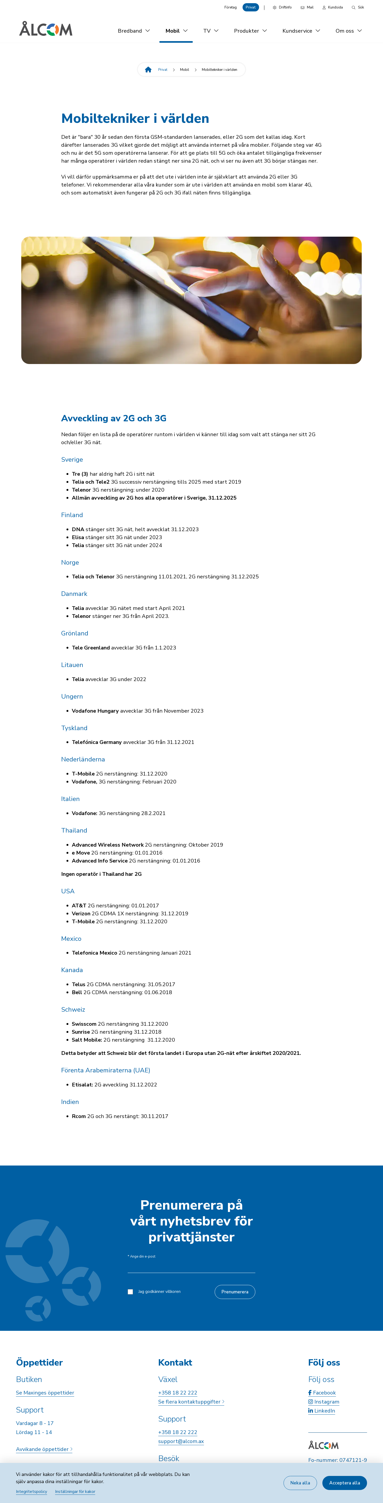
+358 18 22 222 (177, 1392)
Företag (230, 7)
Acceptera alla (344, 1483)
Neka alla (300, 1483)
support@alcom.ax (181, 1441)
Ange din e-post (141, 1256)
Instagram (323, 1401)
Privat (251, 7)
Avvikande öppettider (44, 1449)
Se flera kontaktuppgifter (191, 1401)
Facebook (322, 1392)
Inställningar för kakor (75, 1492)
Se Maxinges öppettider (45, 1392)
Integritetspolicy (31, 1492)
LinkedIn (321, 1410)
